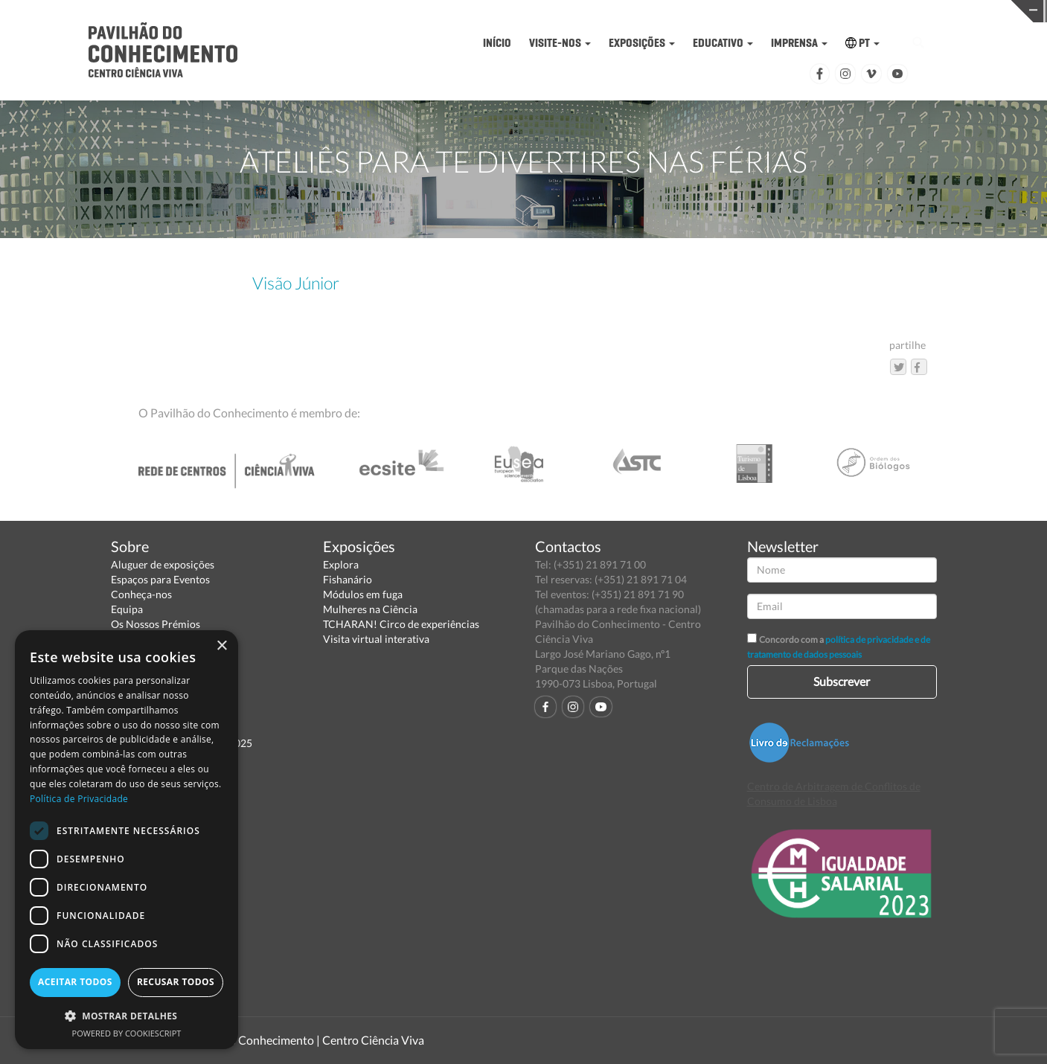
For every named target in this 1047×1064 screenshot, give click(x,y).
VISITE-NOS (560, 43)
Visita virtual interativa (376, 638)
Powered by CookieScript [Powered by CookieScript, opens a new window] (127, 1033)
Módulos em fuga (363, 594)
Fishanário (347, 579)
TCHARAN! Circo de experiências (401, 624)
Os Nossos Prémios (155, 624)
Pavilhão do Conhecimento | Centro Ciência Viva (300, 1040)
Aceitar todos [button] (75, 981)
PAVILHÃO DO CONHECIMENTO (481, 11)
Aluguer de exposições (162, 564)
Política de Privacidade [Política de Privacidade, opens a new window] (79, 798)
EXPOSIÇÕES (642, 43)
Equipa (127, 609)
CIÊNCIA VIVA (708, 10)
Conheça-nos (141, 594)
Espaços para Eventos (160, 579)
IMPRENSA (799, 43)
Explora (341, 564)
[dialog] (126, 839)
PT (862, 43)
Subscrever (841, 681)
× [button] (221, 646)
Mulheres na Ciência (370, 609)
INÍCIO (497, 43)
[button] (126, 1015)
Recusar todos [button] (175, 981)
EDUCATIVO (723, 43)
